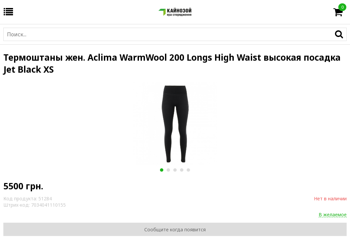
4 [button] (181, 170)
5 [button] (188, 170)
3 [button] (175, 170)
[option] (175, 123)
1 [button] (161, 170)
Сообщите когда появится (175, 229)
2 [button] (168, 170)
